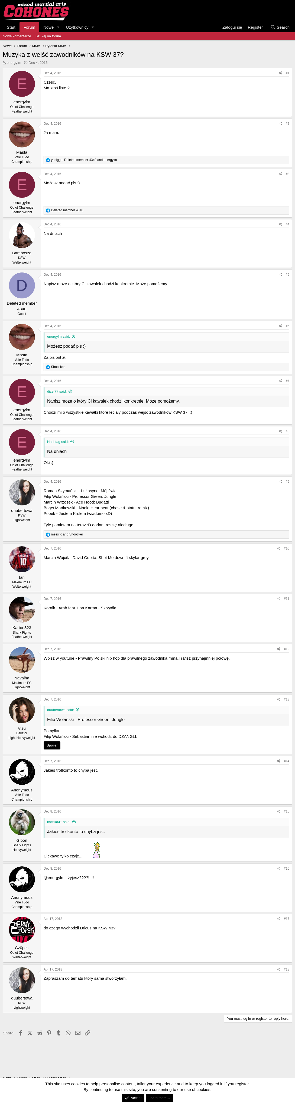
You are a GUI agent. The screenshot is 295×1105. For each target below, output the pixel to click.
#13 (286, 699)
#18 (286, 969)
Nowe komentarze (17, 36)
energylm (14, 63)
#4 (287, 224)
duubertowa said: (60, 710)
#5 (287, 275)
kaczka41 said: (58, 822)
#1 (287, 73)
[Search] (280, 27)
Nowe (48, 27)
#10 (286, 548)
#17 (286, 919)
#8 (287, 431)
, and (84, 160)
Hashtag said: (58, 442)
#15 (286, 811)
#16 (286, 868)
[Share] (280, 73)
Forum (29, 27)
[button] (58, 27)
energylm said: (58, 336)
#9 (287, 482)
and (67, 534)
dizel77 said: (57, 391)
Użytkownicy (77, 27)
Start (11, 27)
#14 (286, 761)
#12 (286, 649)
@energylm (54, 877)
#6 (287, 326)
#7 (287, 381)
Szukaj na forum (48, 36)
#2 (287, 124)
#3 (287, 174)
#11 (286, 599)
